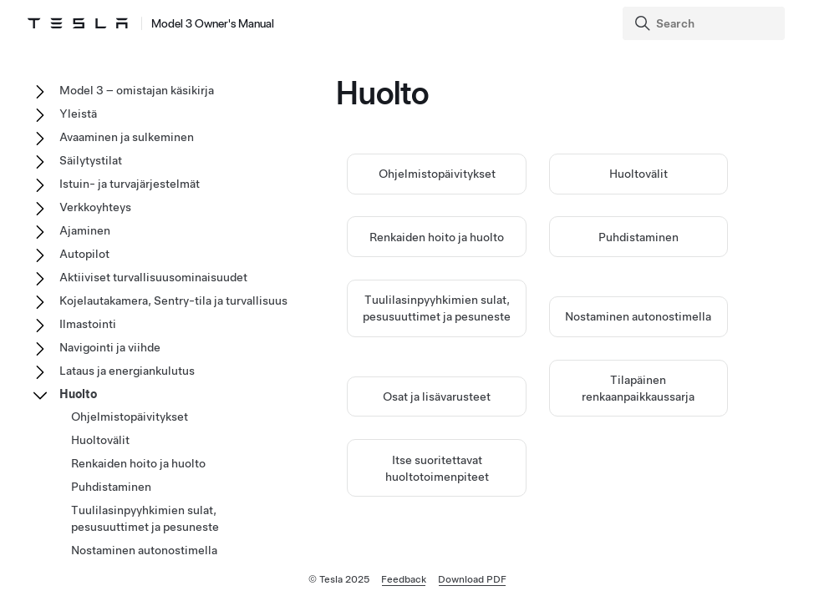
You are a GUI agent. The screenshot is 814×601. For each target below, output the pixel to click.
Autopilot (84, 253)
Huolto (78, 394)
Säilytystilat (90, 160)
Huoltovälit (638, 175)
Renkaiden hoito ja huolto (436, 238)
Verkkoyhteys (95, 207)
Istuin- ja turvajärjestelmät (129, 183)
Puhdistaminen (638, 238)
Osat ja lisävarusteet (437, 397)
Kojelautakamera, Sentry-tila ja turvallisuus (173, 300)
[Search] (705, 23)
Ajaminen (84, 230)
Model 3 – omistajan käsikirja (136, 90)
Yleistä (78, 113)
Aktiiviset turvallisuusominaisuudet (153, 277)
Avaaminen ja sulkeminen (126, 137)
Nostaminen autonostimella (638, 318)
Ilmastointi (87, 324)
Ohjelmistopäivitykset (437, 175)
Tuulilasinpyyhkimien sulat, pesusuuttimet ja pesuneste (145, 518)
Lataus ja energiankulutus (127, 370)
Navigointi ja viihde (109, 347)
